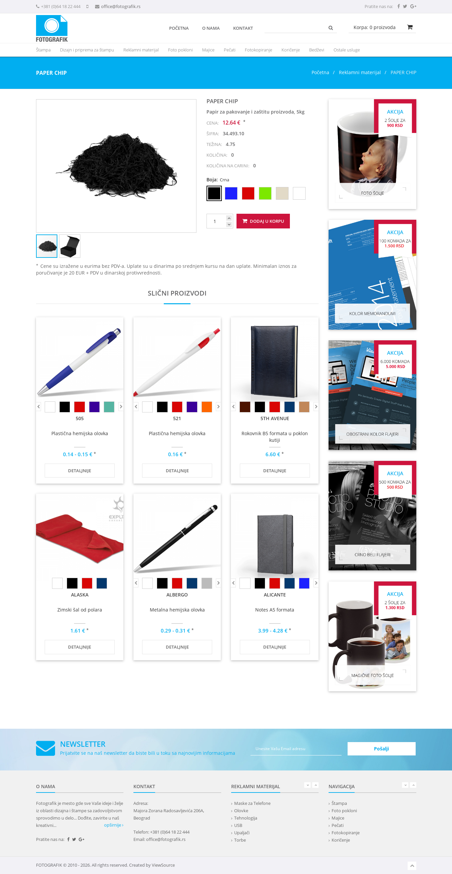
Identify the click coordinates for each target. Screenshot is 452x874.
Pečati (230, 50)
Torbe (240, 840)
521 (177, 418)
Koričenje (291, 50)
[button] (190, 105)
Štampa (339, 803)
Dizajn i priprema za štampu (87, 50)
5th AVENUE (275, 418)
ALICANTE (275, 594)
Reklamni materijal (360, 72)
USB (238, 825)
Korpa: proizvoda (375, 27)
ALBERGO (177, 594)
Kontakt (243, 28)
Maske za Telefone (252, 803)
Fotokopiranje (258, 50)
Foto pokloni (180, 50)
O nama (211, 28)
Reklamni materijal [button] (141, 50)
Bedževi (316, 50)
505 (80, 418)
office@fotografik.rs (120, 6)
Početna (179, 28)
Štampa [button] (43, 50)
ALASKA (79, 594)
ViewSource (163, 865)
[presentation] (141, 49)
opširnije (113, 825)
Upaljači (242, 833)
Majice (208, 50)
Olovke (241, 811)
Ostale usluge (347, 50)
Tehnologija (245, 818)
